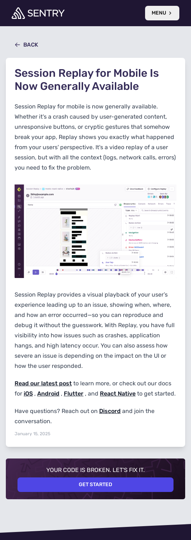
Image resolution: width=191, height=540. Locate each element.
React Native (118, 393)
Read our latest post (43, 383)
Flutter (73, 393)
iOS (28, 393)
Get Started (95, 484)
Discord (110, 411)
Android (48, 393)
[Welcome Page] (38, 13)
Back (26, 44)
